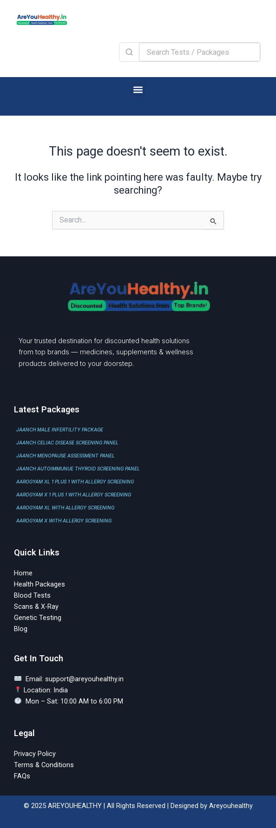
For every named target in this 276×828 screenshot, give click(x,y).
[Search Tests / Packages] (199, 52)
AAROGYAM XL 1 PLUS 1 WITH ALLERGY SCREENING (75, 481)
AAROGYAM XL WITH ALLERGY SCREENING (65, 507)
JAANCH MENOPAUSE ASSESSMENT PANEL (65, 455)
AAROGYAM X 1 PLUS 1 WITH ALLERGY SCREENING (73, 494)
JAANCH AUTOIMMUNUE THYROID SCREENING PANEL (78, 468)
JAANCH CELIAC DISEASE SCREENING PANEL (67, 442)
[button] (138, 89)
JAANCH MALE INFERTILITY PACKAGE (59, 429)
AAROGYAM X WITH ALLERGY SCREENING (64, 520)
